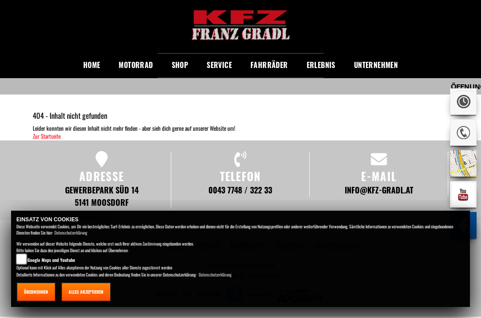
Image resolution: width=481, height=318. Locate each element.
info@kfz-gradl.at (379, 190)
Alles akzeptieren (86, 291)
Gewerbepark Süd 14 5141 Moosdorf (102, 196)
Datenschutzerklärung (70, 232)
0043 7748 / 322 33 (240, 190)
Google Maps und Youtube (51, 260)
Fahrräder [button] (269, 65)
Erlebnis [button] (321, 65)
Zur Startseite (47, 136)
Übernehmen (36, 291)
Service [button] (219, 65)
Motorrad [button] (136, 65)
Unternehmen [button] (376, 65)
